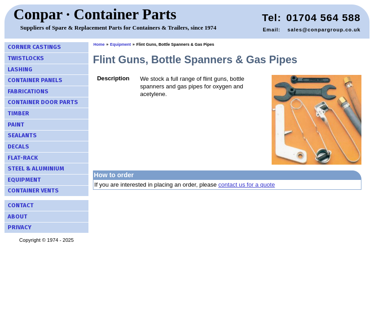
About (17, 216)
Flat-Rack (23, 157)
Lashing (20, 69)
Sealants (22, 135)
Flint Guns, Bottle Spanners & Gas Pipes (175, 44)
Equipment (24, 179)
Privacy (19, 227)
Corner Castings (34, 47)
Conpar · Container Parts (94, 14)
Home (99, 44)
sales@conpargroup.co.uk (324, 29)
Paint (16, 124)
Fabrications (28, 91)
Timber (18, 113)
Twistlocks (26, 58)
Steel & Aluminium (36, 168)
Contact (21, 205)
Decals (18, 146)
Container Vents (33, 190)
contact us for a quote (246, 184)
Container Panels (35, 80)
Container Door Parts (43, 102)
